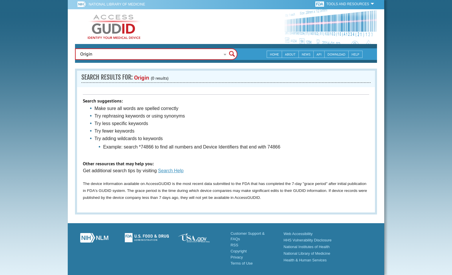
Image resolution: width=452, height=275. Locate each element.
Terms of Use (241, 263)
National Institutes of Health (306, 247)
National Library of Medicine (117, 4)
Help (355, 54)
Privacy (236, 257)
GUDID (114, 26)
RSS (234, 245)
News (306, 54)
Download (336, 54)
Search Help (171, 170)
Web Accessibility (297, 234)
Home (274, 54)
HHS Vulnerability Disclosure (307, 240)
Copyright (238, 251)
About (290, 54)
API (318, 54)
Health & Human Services (305, 260)
